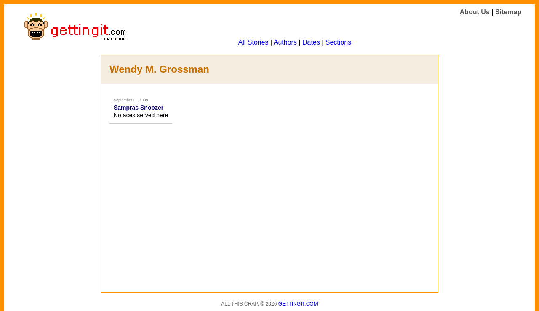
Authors (285, 42)
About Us (475, 12)
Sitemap (508, 12)
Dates (311, 42)
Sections (338, 42)
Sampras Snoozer (138, 107)
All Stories (253, 42)
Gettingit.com (298, 304)
